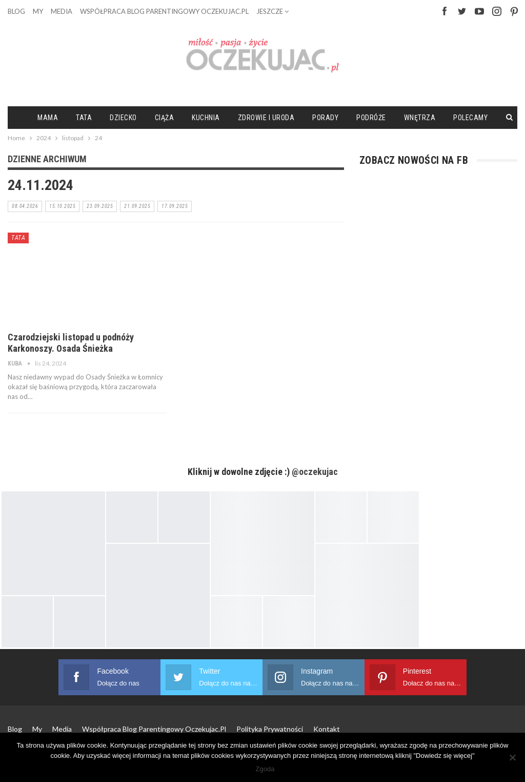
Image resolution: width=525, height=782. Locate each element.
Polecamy (470, 117)
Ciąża (164, 117)
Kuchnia (206, 117)
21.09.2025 (137, 206)
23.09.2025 (100, 206)
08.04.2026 (25, 206)
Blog (16, 11)
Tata (84, 117)
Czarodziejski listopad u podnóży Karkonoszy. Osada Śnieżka (71, 343)
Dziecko (123, 117)
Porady (325, 117)
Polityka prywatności (269, 728)
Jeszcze (272, 11)
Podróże (371, 117)
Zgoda (265, 769)
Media (61, 11)
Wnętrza (420, 117)
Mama (47, 117)
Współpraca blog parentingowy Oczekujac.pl (164, 11)
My (38, 11)
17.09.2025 (174, 206)
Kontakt (326, 728)
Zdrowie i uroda (266, 117)
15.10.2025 (62, 206)
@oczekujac (315, 471)
